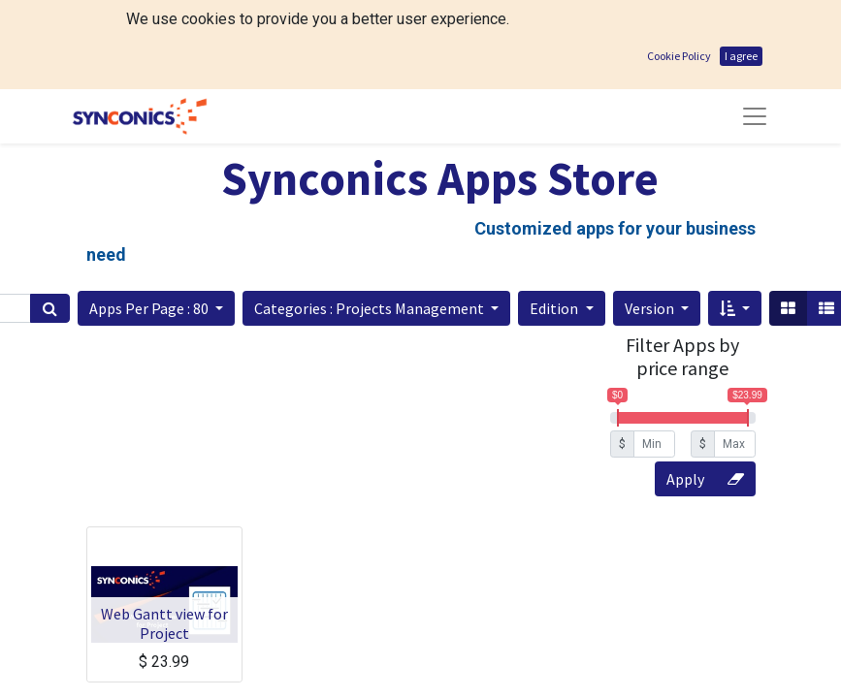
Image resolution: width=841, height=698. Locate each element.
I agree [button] (741, 55)
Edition (555, 308)
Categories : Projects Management (370, 308)
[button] (156, 308)
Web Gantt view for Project (164, 623)
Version (651, 308)
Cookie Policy (679, 55)
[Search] (50, 308)
